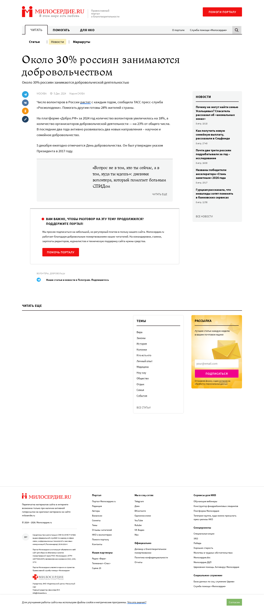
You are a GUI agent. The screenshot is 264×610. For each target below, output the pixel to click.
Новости (57, 41)
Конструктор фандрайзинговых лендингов (216, 498)
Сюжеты (96, 512)
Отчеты (138, 554)
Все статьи (144, 423)
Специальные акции (204, 525)
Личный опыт (145, 377)
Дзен (137, 498)
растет (85, 102)
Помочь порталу (60, 252)
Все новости (204, 216)
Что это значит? (136, 602)
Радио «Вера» (99, 550)
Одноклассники (143, 507)
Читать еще (159, 194)
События (142, 412)
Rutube (138, 517)
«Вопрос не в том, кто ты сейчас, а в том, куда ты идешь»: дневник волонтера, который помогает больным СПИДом (129, 177)
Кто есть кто (144, 371)
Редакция (97, 498)
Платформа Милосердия (206, 503)
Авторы (96, 503)
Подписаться (217, 390)
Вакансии (97, 507)
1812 (196, 530)
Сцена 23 (96, 560)
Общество (143, 394)
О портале (178, 30)
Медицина (143, 383)
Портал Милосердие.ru (104, 493)
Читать (36, 30)
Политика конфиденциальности (151, 549)
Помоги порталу (222, 12)
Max (137, 527)
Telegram (139, 493)
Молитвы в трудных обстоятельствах (213, 545)
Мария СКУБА (77, 93)
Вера (139, 348)
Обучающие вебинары (205, 493)
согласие (223, 397)
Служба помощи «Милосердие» (208, 30)
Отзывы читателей (102, 522)
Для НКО (87, 30)
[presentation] (217, 379)
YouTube (139, 512)
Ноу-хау (141, 388)
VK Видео (139, 522)
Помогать (61, 30)
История (142, 360)
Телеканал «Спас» (101, 555)
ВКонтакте (140, 503)
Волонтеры (43, 273)
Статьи (34, 41)
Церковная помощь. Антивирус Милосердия (216, 559)
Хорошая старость (203, 540)
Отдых (140, 400)
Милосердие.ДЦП (202, 554)
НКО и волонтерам (102, 527)
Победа (197, 535)
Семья (140, 406)
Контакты (97, 536)
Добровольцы (57, 273)
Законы (141, 354)
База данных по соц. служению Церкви (214, 573)
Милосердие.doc (202, 549)
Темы (94, 517)
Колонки (142, 365)
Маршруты (81, 41)
